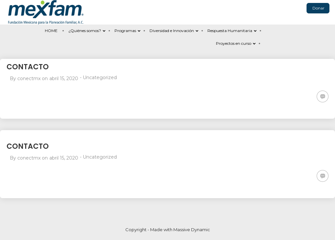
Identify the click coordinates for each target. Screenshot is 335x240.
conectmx (29, 78)
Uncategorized (100, 77)
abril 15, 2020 (63, 78)
